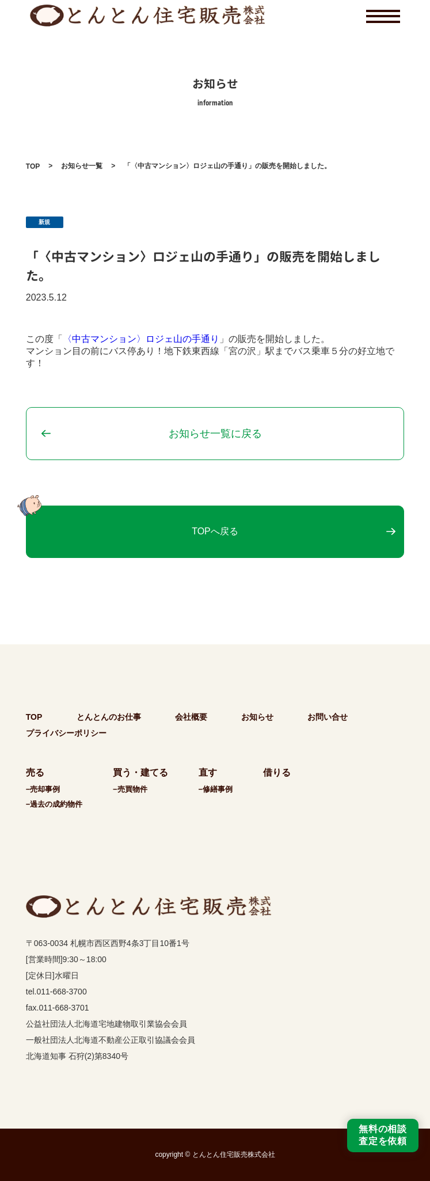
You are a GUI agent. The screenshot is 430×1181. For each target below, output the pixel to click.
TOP (33, 166)
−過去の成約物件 (54, 804)
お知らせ (257, 716)
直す (208, 772)
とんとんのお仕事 (109, 716)
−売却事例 (43, 789)
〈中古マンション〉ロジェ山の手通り (141, 339)
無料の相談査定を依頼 (383, 1135)
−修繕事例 (216, 789)
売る (35, 772)
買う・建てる (140, 772)
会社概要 (191, 716)
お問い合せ (327, 716)
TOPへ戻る (215, 531)
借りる (277, 772)
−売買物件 (130, 789)
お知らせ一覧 (81, 166)
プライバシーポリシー (66, 733)
